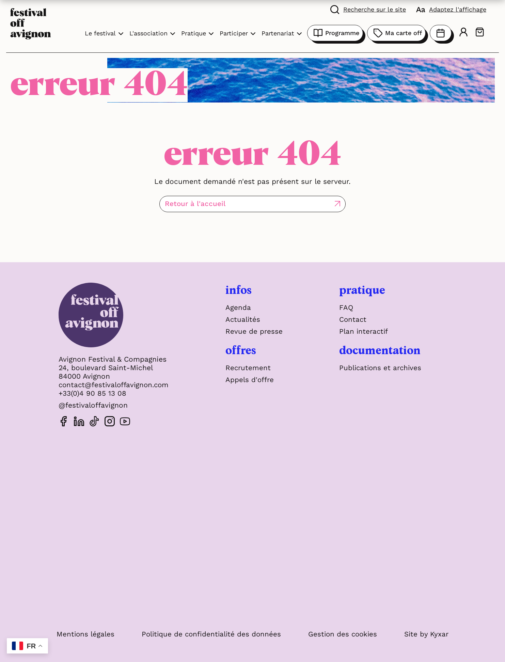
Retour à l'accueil (224, 204)
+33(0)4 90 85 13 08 (93, 393)
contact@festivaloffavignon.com (115, 384)
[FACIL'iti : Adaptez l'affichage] (451, 9)
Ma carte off (396, 33)
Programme (335, 33)
